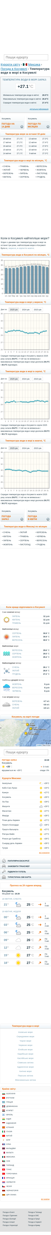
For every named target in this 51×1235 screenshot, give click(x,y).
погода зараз (6, 517)
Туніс (9, 1169)
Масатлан (6, 811)
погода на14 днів (8, 125)
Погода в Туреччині (10, 1216)
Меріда (5, 816)
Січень (6, 166)
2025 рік (14, 309)
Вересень (42, 166)
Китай (9, 1136)
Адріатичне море (25, 1067)
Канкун (5, 792)
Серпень (24, 177)
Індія (8, 1119)
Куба (8, 1144)
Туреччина (11, 1174)
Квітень (7, 177)
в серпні (21, 248)
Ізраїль (9, 1115)
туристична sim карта (19, 877)
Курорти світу (10, 64)
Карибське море (25, 1054)
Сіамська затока (26, 1062)
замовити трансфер (19, 866)
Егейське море (25, 1049)
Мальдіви (11, 1148)
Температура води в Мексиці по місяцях (25, 526)
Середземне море (25, 1036)
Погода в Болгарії (9, 1219)
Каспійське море (25, 1058)
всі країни (45, 1199)
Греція (9, 1102)
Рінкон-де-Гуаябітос (11, 839)
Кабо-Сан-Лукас (9, 788)
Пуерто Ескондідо (10, 825)
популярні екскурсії (18, 861)
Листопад (42, 173)
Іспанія (10, 1127)
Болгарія (10, 1094)
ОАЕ (8, 1161)
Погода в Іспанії (9, 1222)
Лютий (6, 170)
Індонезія (11, 1123)
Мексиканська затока (25, 1080)
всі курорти (44, 852)
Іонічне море (25, 1071)
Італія (9, 1132)
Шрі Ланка (11, 1195)
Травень (24, 166)
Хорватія (10, 1182)
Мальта (10, 1153)
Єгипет (10, 1110)
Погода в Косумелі (14, 69)
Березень (8, 173)
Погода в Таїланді (35, 1212)
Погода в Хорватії (35, 1222)
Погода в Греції (34, 1219)
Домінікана (12, 1106)
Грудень (41, 177)
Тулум (5, 848)
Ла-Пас (5, 802)
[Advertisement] (25, 26)
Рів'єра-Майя (8, 834)
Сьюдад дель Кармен (12, 843)
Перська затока (25, 1075)
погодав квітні (32, 517)
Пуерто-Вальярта (10, 829)
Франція (10, 1178)
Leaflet (39, 745)
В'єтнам (10, 1098)
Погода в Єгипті (8, 1212)
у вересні (11, 248)
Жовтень (41, 170)
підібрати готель (17, 872)
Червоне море (25, 1045)
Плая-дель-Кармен (11, 820)
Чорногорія (12, 1190)
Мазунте (6, 806)
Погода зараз (9, 760)
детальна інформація (39, 109)
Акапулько (7, 783)
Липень (24, 173)
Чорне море (25, 1041)
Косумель (6, 797)
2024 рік (25, 309)
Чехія (9, 1186)
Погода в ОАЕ (33, 1216)
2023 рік (37, 309)
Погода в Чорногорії (10, 1225)
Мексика (34, 64)
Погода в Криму (34, 1225)
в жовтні (30, 248)
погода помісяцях (34, 125)
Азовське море (25, 1032)
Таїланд (10, 1165)
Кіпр (8, 1140)
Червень (24, 170)
